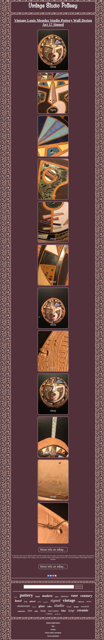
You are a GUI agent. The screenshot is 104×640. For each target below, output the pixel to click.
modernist (21, 611)
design (76, 607)
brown (34, 607)
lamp (43, 610)
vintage (69, 600)
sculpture (49, 614)
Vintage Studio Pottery (53, 623)
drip (25, 602)
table (36, 611)
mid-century (53, 611)
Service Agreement (53, 636)
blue (63, 610)
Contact (53, 629)
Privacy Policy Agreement (53, 632)
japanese (45, 602)
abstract (65, 596)
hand (37, 596)
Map (53, 626)
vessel (69, 607)
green (39, 602)
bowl (18, 601)
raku (49, 606)
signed (55, 600)
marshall (85, 606)
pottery (26, 595)
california (81, 602)
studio (59, 605)
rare (29, 610)
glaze (42, 606)
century (86, 596)
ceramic (83, 610)
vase (74, 595)
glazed (32, 601)
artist (56, 597)
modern (47, 596)
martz (89, 601)
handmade (57, 614)
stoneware (23, 606)
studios (15, 597)
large (71, 610)
